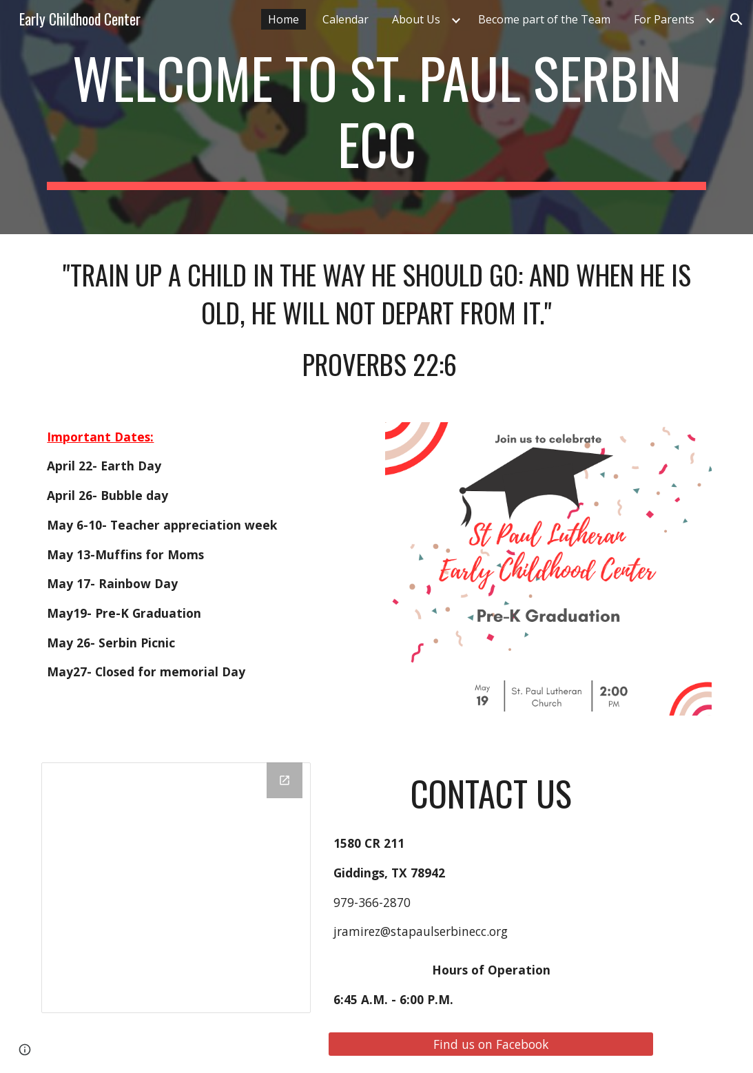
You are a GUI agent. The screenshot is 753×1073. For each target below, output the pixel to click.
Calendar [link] (345, 19)
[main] (376, 117)
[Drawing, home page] (176, 887)
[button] (736, 19)
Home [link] (283, 19)
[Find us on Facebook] (491, 1043)
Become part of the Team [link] (544, 19)
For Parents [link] (664, 19)
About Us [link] (416, 19)
